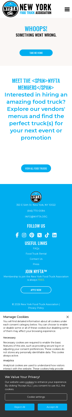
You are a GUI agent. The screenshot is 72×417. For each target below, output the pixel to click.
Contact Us (36, 258)
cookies (29, 382)
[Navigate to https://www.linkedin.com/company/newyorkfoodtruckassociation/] (54, 235)
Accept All (52, 407)
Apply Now (36, 290)
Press (36, 264)
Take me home (36, 53)
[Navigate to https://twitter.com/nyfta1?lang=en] (39, 235)
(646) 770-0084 (36, 210)
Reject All (19, 407)
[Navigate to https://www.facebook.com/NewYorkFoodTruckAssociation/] (17, 235)
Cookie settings (36, 396)
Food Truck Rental (36, 253)
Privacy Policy (36, 308)
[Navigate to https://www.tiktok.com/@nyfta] (47, 235)
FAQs (36, 248)
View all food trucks (36, 168)
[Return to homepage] (26, 9)
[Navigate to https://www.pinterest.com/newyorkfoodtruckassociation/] (31, 235)
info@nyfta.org (36, 216)
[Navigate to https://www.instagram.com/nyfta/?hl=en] (24, 235)
